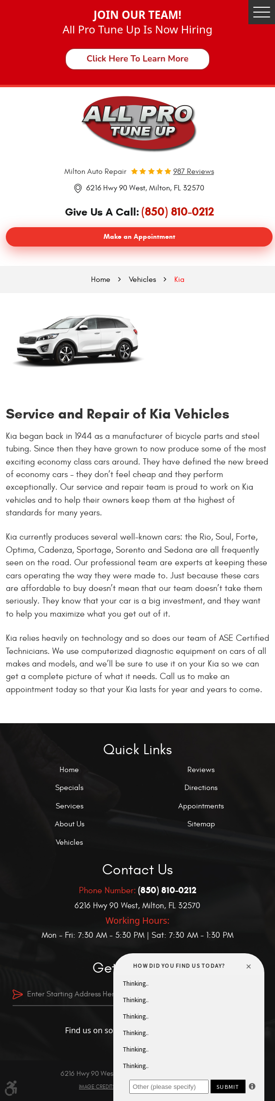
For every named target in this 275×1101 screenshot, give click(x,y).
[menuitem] (72, 770)
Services (69, 806)
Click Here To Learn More (138, 58)
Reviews (200, 769)
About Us (69, 824)
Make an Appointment (139, 237)
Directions (200, 787)
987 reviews (193, 171)
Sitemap (201, 824)
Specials (69, 787)
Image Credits (97, 1087)
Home (100, 279)
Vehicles (142, 279)
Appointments (201, 806)
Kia (179, 279)
